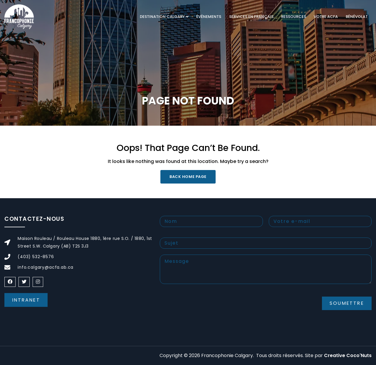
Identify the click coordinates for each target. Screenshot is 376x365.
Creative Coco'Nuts (348, 355)
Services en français (251, 16)
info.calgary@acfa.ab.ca (45, 267)
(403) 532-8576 (36, 257)
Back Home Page (187, 176)
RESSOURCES (293, 16)
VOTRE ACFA (326, 16)
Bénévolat (357, 16)
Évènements (208, 16)
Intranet (26, 300)
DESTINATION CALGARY (162, 16)
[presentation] (204, 308)
